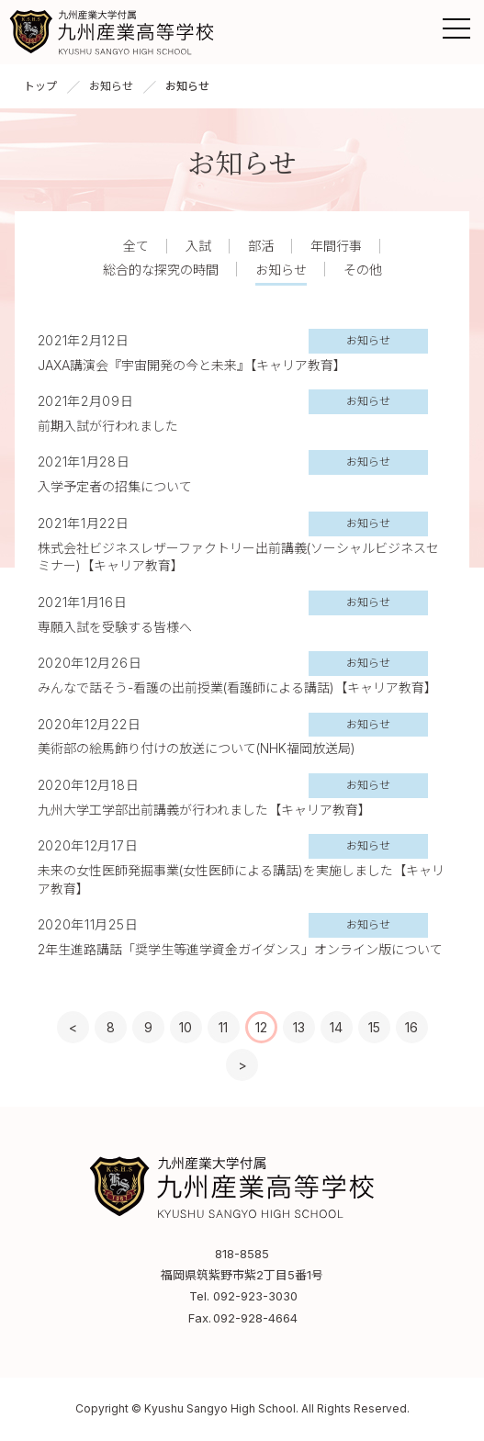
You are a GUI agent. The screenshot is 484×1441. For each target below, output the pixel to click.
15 (374, 1027)
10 (185, 1027)
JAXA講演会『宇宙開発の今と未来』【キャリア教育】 (192, 365)
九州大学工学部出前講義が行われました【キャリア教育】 (204, 809)
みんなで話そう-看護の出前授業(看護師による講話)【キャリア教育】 (237, 687)
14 (336, 1027)
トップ (40, 86)
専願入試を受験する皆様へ (115, 627)
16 (411, 1027)
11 (223, 1027)
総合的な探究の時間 (161, 269)
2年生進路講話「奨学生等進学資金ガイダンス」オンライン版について (240, 949)
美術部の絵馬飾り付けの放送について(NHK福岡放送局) (196, 748)
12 (261, 1027)
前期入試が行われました (108, 425)
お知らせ (111, 86)
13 (299, 1027)
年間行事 (336, 245)
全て (136, 245)
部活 (261, 245)
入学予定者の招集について (115, 486)
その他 (362, 269)
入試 (198, 245)
